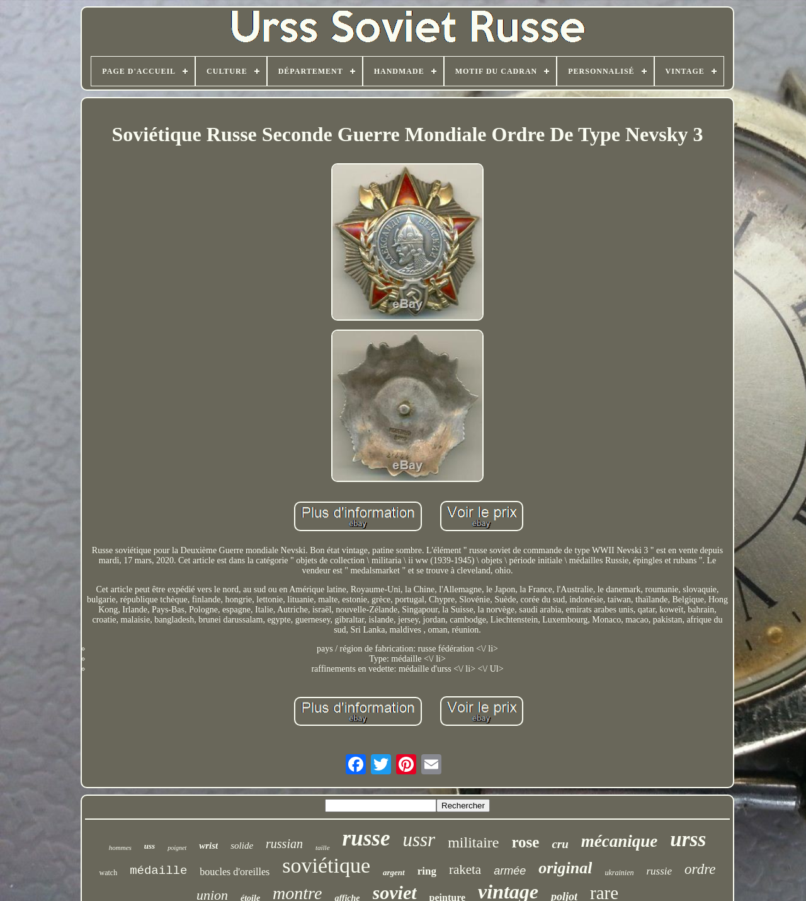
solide (241, 846)
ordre (699, 869)
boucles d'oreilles (235, 871)
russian (284, 844)
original (565, 868)
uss (149, 846)
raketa (465, 869)
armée (510, 870)
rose (525, 842)
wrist (208, 846)
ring (426, 871)
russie (659, 871)
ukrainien (618, 872)
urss (688, 839)
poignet (176, 847)
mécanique (619, 841)
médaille (158, 871)
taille (322, 847)
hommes (120, 847)
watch (108, 872)
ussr (418, 840)
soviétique (326, 865)
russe (366, 838)
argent (394, 872)
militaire (473, 842)
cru (560, 844)
